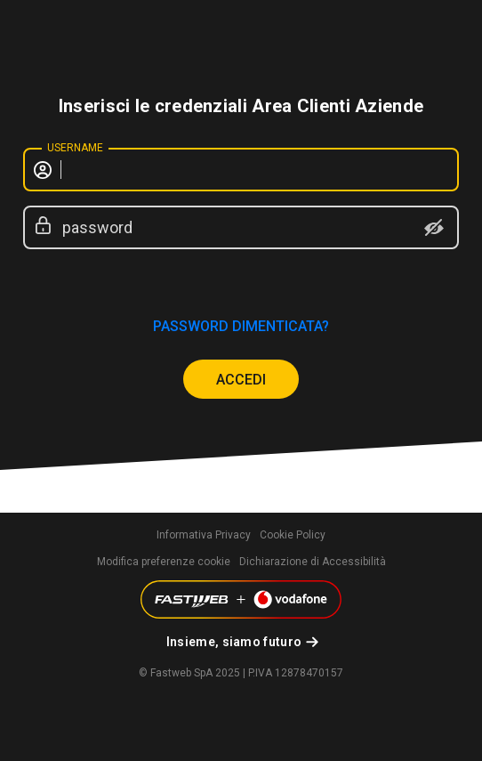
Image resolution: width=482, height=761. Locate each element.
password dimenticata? (241, 326)
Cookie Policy (292, 535)
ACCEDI (241, 379)
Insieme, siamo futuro (233, 642)
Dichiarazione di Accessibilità (312, 561)
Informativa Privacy (204, 535)
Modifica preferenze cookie (163, 561)
